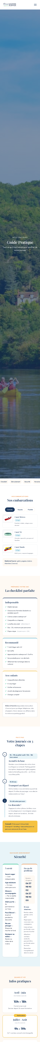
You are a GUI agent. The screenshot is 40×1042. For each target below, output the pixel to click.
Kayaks (20, 510)
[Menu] (35, 5)
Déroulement (15, 482)
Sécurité (27, 482)
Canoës (10, 510)
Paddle (30, 510)
